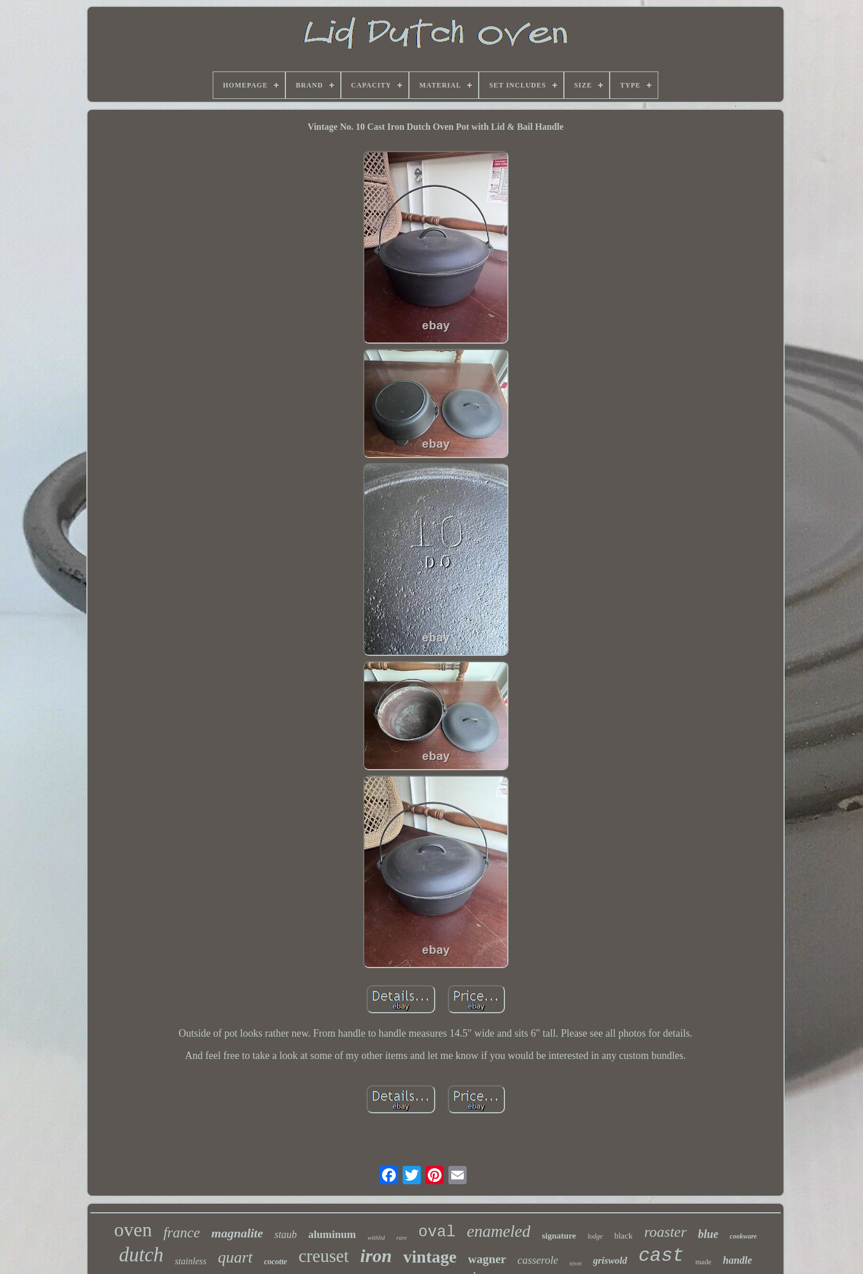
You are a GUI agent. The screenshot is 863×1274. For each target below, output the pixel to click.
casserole (538, 1260)
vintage (429, 1256)
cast (661, 1256)
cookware (743, 1236)
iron (376, 1255)
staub (286, 1234)
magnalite (237, 1233)
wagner (487, 1259)
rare (401, 1237)
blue (708, 1234)
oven (133, 1229)
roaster (665, 1232)
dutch (141, 1255)
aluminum (332, 1234)
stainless (190, 1261)
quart (235, 1257)
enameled (498, 1231)
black (623, 1235)
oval (437, 1232)
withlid (376, 1237)
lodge (595, 1236)
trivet (576, 1263)
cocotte (275, 1261)
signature (559, 1235)
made (703, 1261)
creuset (324, 1256)
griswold (610, 1260)
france (182, 1232)
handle (737, 1260)
